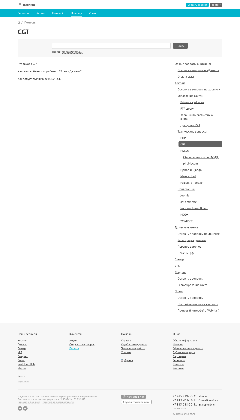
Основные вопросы (190, 278)
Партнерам (179, 356)
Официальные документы (188, 348)
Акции (40, 13)
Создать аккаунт (197, 4)
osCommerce (188, 202)
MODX (184, 214)
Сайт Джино (19, 22)
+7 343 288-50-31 (185, 404)
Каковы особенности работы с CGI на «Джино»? (50, 71)
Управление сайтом (190, 96)
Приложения (186, 189)
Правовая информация (29, 401)
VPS (177, 266)
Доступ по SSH (190, 125)
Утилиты (126, 352)
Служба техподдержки (134, 344)
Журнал (128, 360)
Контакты (178, 368)
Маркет (22, 368)
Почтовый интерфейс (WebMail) (198, 310)
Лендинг (180, 272)
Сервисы (23, 13)
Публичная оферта (184, 352)
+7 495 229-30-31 (185, 396)
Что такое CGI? (27, 64)
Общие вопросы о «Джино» (193, 64)
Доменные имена (186, 227)
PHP (183, 138)
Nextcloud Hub (26, 364)
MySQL (184, 150)
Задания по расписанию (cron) (196, 117)
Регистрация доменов (192, 240)
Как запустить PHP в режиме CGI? (39, 79)
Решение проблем (192, 182)
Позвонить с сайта (185, 413)
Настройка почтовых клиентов (198, 304)
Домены (22, 344)
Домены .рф (186, 253)
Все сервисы (18, 4)
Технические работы (133, 348)
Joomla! (185, 195)
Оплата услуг (186, 76)
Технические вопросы (192, 131)
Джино (29, 4)
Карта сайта (23, 381)
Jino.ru (21, 376)
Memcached (188, 176)
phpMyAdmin (191, 163)
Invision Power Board (194, 208)
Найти (180, 46)
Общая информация (185, 340)
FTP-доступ (187, 108)
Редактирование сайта (192, 285)
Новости (178, 344)
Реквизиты (179, 360)
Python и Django (191, 170)
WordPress (187, 221)
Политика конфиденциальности (58, 401)
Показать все (179, 408)
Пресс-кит (178, 364)
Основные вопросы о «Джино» (198, 70)
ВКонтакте (20, 408)
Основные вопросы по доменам (199, 234)
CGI (182, 144)
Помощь (76, 13)
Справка (126, 340)
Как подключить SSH (72, 51)
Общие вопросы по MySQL (201, 157)
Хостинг (180, 83)
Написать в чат (135, 396)
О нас (93, 13)
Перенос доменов (189, 246)
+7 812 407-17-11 (185, 400)
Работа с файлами (192, 102)
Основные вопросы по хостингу (199, 89)
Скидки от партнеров (81, 344)
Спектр (179, 259)
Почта (179, 291)
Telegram (25, 408)
